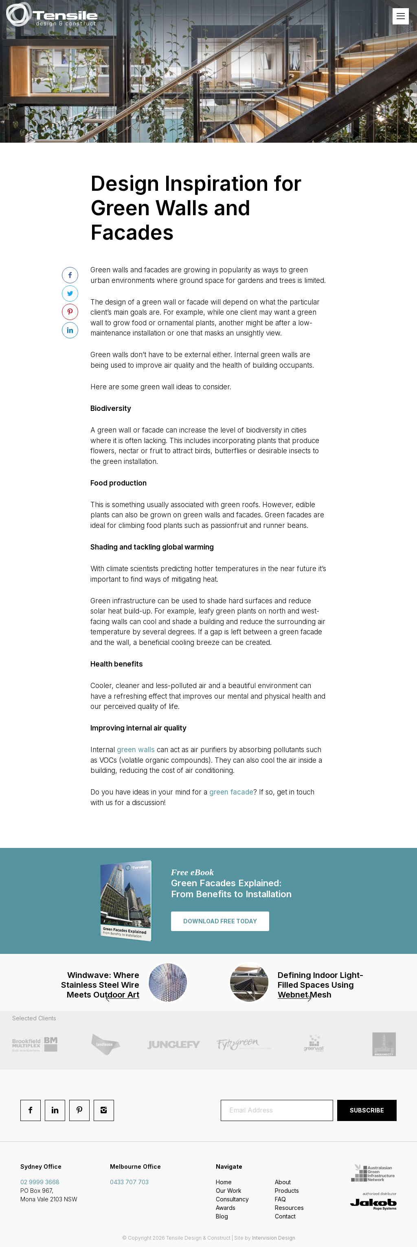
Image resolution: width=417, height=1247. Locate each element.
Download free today (220, 921)
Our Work (228, 1190)
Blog (222, 1216)
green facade (231, 792)
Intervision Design (273, 1238)
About (283, 1182)
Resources (289, 1207)
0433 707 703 (129, 1182)
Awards (225, 1207)
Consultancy (232, 1199)
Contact (285, 1216)
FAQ (280, 1199)
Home (224, 1182)
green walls (136, 750)
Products (287, 1190)
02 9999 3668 (39, 1182)
